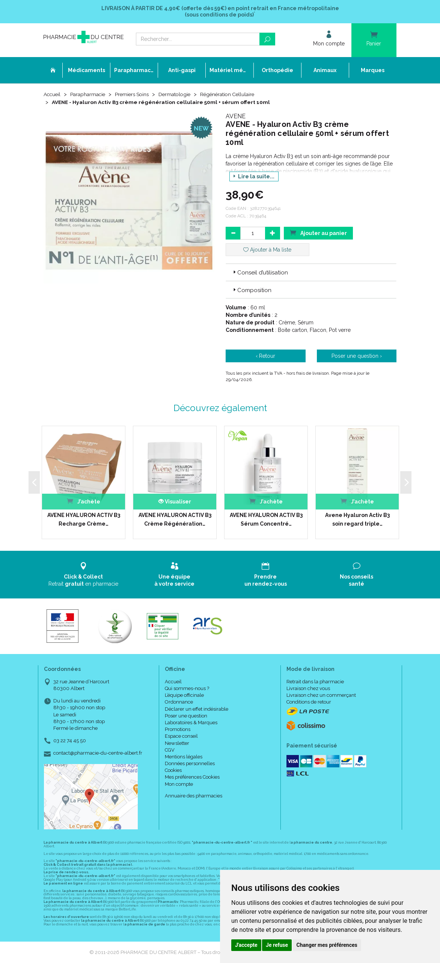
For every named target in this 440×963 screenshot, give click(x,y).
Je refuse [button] (277, 945)
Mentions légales (183, 757)
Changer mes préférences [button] (327, 945)
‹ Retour (265, 356)
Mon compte (179, 784)
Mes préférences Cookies (192, 777)
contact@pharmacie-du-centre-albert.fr (97, 753)
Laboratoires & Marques (191, 722)
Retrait (84, 574)
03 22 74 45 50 (69, 740)
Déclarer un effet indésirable (196, 708)
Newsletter (177, 743)
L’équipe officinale (184, 695)
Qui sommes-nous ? (187, 688)
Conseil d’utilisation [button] (260, 272)
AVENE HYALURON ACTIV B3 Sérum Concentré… (266, 519)
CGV (170, 750)
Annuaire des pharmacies (193, 796)
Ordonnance (179, 702)
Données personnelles (190, 763)
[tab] (311, 272)
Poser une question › (357, 356)
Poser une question (186, 716)
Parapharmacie (89, 95)
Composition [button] (251, 290)
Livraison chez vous (308, 688)
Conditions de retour (308, 702)
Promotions (177, 729)
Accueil (53, 95)
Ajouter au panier (318, 232)
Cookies (173, 770)
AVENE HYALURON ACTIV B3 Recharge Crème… (83, 519)
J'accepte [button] (246, 945)
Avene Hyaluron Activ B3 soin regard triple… (357, 519)
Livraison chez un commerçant (321, 695)
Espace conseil (181, 736)
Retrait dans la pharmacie (315, 681)
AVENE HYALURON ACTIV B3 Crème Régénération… (175, 519)
